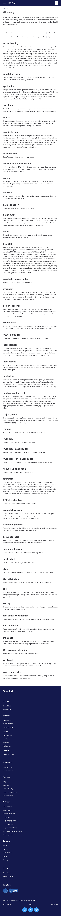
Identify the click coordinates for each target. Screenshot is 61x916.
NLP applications (8, 724)
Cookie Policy (54, 904)
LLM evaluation (8, 824)
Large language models (10, 821)
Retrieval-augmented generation (13, 831)
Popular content (8, 796)
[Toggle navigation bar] (4, 2)
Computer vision (8, 727)
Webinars (6, 785)
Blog (4, 781)
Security (5, 860)
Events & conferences (10, 792)
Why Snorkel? (7, 709)
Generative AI (7, 817)
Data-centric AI (7, 806)
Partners (5, 856)
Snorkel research (8, 767)
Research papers (8, 771)
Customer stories (8, 754)
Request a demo (8, 876)
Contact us (6, 873)
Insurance (6, 742)
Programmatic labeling (10, 828)
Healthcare (6, 739)
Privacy (30, 904)
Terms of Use (7, 904)
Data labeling (7, 810)
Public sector (7, 746)
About (5, 846)
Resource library (8, 789)
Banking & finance (8, 735)
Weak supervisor (8, 835)
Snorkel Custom (8, 706)
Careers (5, 849)
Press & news (7, 853)
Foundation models (9, 814)
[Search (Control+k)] (56, 3)
